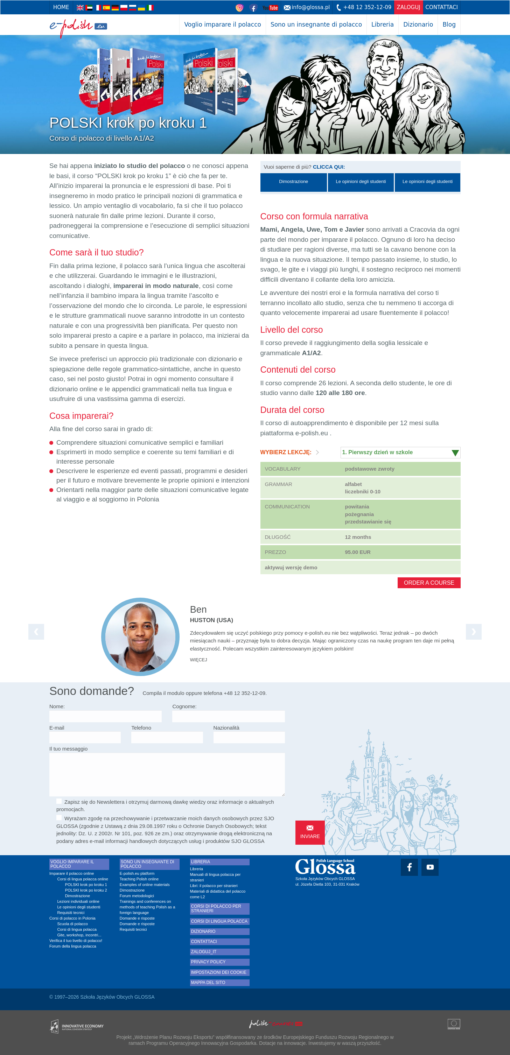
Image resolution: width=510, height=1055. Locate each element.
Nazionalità (226, 728)
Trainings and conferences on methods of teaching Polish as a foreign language (147, 907)
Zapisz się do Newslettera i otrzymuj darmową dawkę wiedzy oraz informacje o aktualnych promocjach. (165, 805)
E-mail (56, 728)
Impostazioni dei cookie (218, 972)
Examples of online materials (145, 884)
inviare (310, 836)
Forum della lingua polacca (72, 946)
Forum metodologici (137, 896)
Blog (449, 24)
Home (61, 7)
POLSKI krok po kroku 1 (86, 884)
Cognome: (184, 706)
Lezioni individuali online (78, 901)
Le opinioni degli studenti (78, 907)
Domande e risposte (137, 918)
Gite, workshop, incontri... (79, 935)
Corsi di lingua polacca (77, 929)
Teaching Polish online (139, 879)
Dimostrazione (77, 896)
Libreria (382, 24)
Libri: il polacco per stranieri (214, 886)
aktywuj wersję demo (291, 567)
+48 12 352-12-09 (367, 7)
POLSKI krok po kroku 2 (86, 890)
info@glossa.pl (311, 7)
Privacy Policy (208, 962)
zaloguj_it (204, 952)
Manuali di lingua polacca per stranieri (215, 877)
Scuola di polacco (72, 924)
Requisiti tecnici (70, 912)
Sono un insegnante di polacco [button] (316, 24)
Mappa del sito (208, 982)
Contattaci (442, 7)
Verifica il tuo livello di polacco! (75, 940)
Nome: (57, 706)
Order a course (429, 583)
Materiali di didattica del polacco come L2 (218, 894)
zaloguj (408, 7)
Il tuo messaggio (68, 749)
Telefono (141, 728)
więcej (198, 659)
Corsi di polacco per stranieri (216, 908)
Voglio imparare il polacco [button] (222, 24)
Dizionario (418, 24)
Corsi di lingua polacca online (82, 879)
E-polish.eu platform (137, 873)
